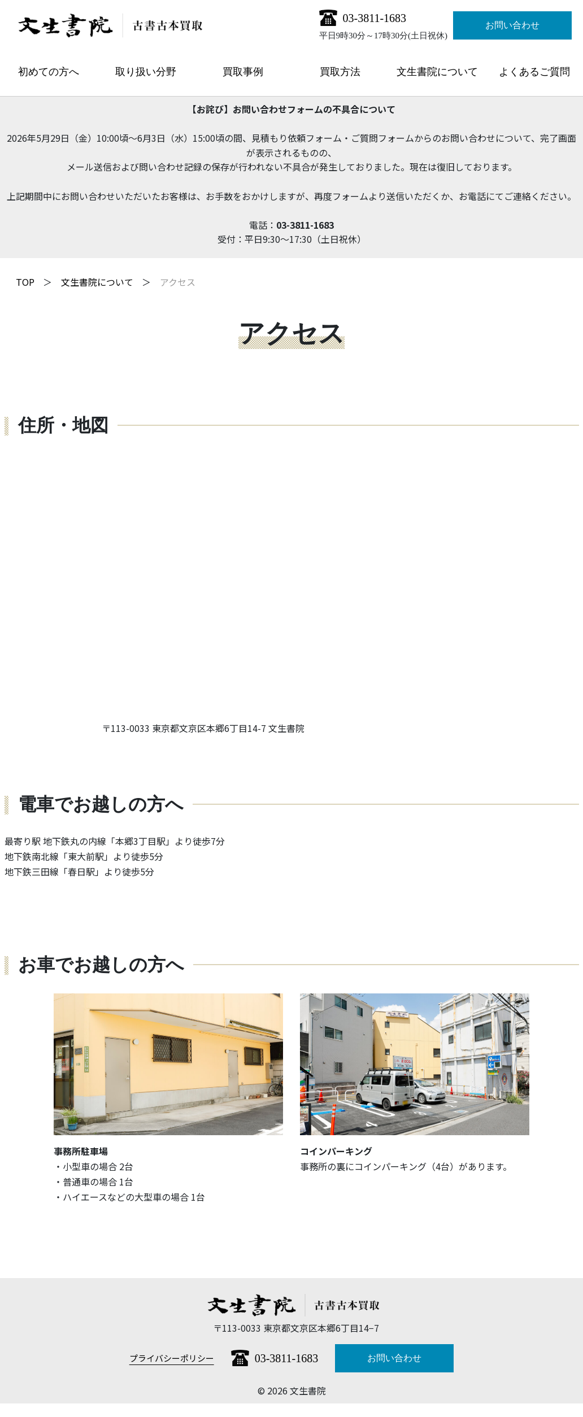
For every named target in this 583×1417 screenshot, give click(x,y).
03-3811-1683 (375, 18)
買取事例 (243, 71)
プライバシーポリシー (171, 1358)
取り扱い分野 (145, 71)
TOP (25, 282)
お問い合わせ (512, 25)
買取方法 (340, 71)
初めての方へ (48, 71)
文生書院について (437, 71)
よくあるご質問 (534, 71)
